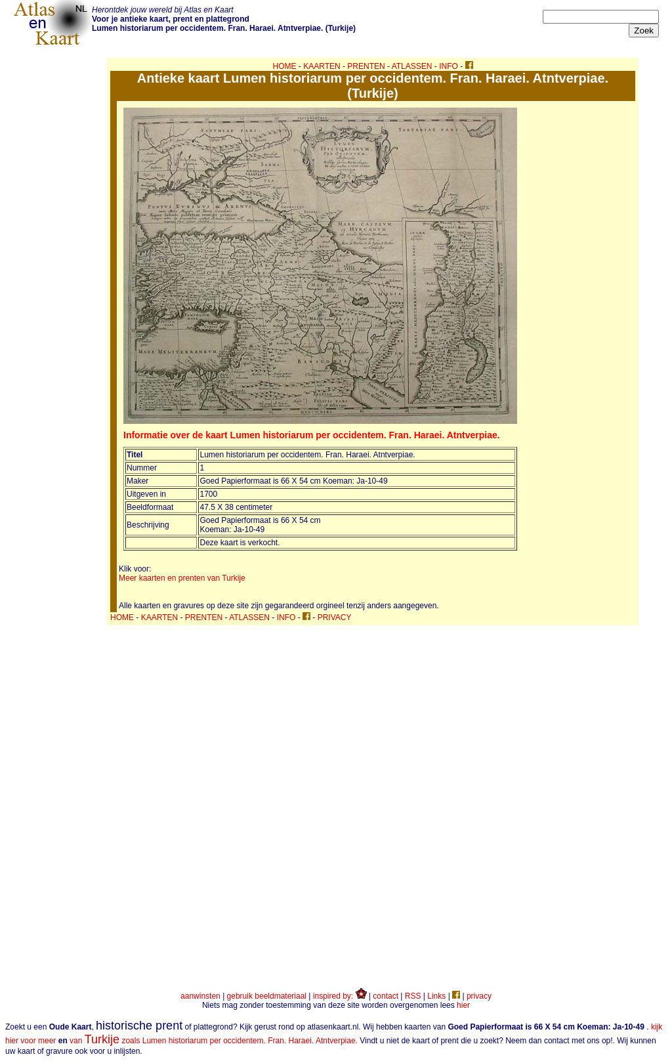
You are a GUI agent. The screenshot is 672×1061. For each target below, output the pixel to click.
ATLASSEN (412, 66)
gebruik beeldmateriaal (266, 996)
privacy (479, 996)
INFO (448, 66)
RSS (413, 996)
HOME (285, 66)
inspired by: (340, 996)
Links (436, 996)
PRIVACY (335, 617)
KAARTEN (321, 66)
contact (385, 996)
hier (463, 1005)
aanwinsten (200, 996)
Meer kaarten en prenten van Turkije (182, 578)
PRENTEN (366, 66)
